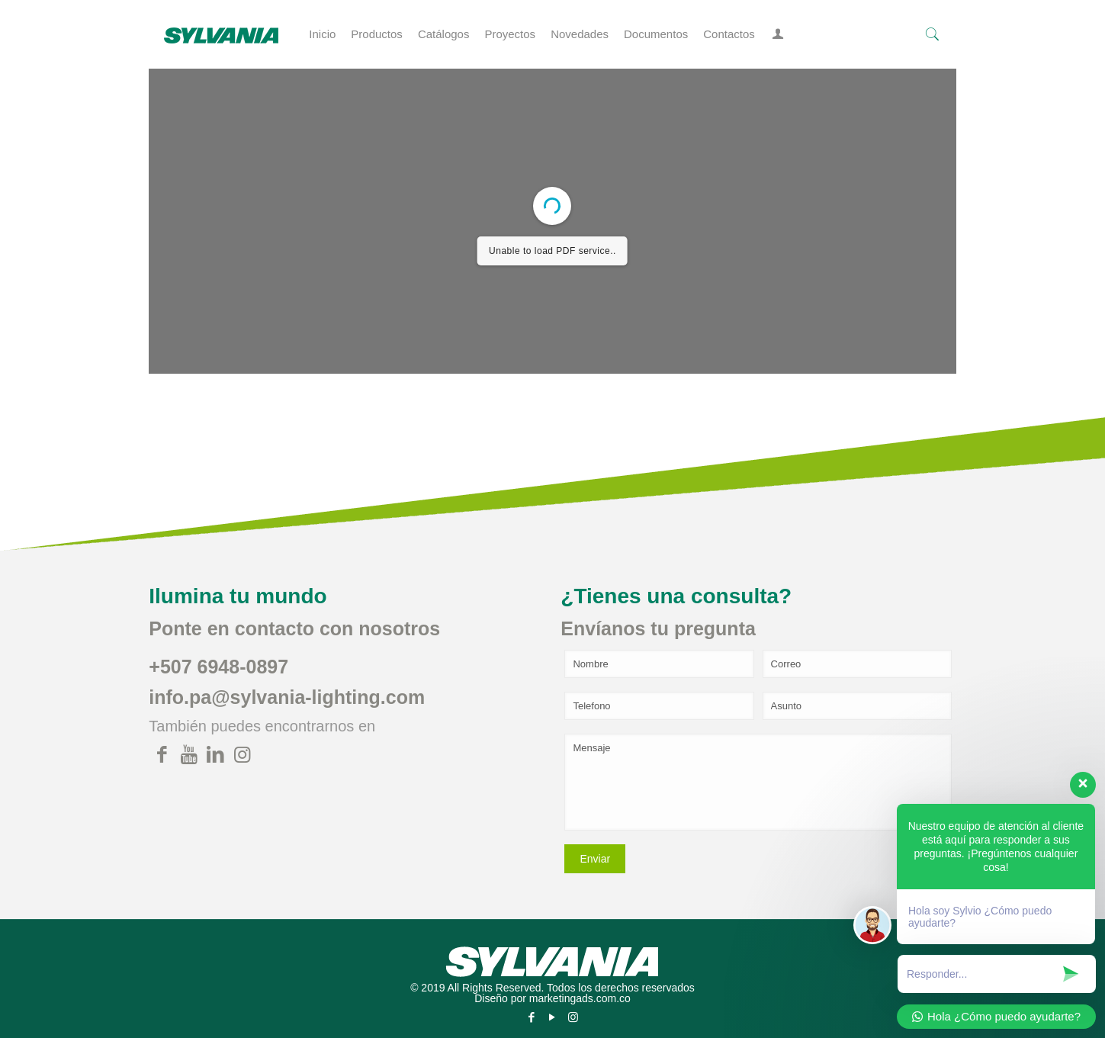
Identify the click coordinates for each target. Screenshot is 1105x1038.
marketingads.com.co (580, 998)
